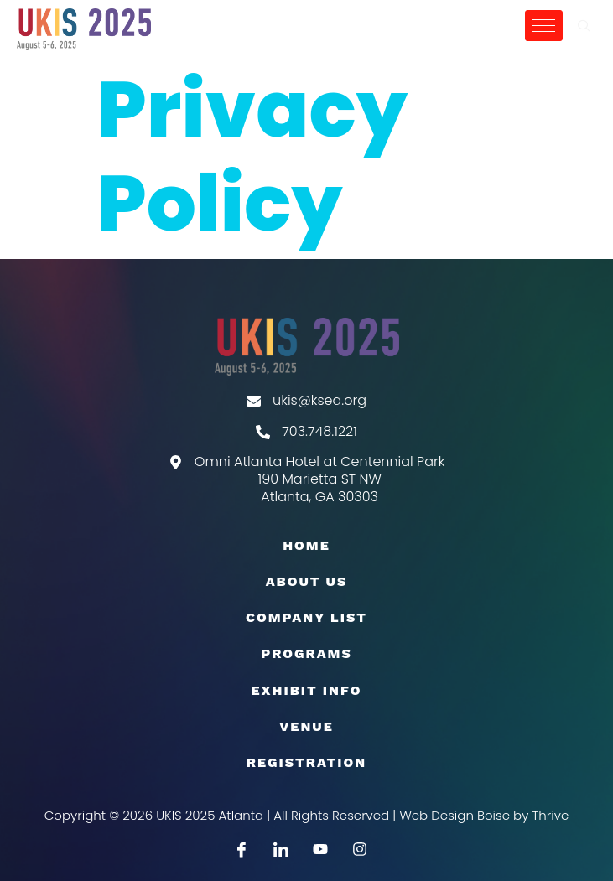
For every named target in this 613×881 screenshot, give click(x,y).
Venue (306, 726)
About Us (307, 581)
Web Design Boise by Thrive (484, 815)
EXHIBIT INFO (307, 690)
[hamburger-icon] (544, 25)
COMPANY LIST (306, 617)
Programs (306, 653)
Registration (306, 762)
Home (306, 545)
